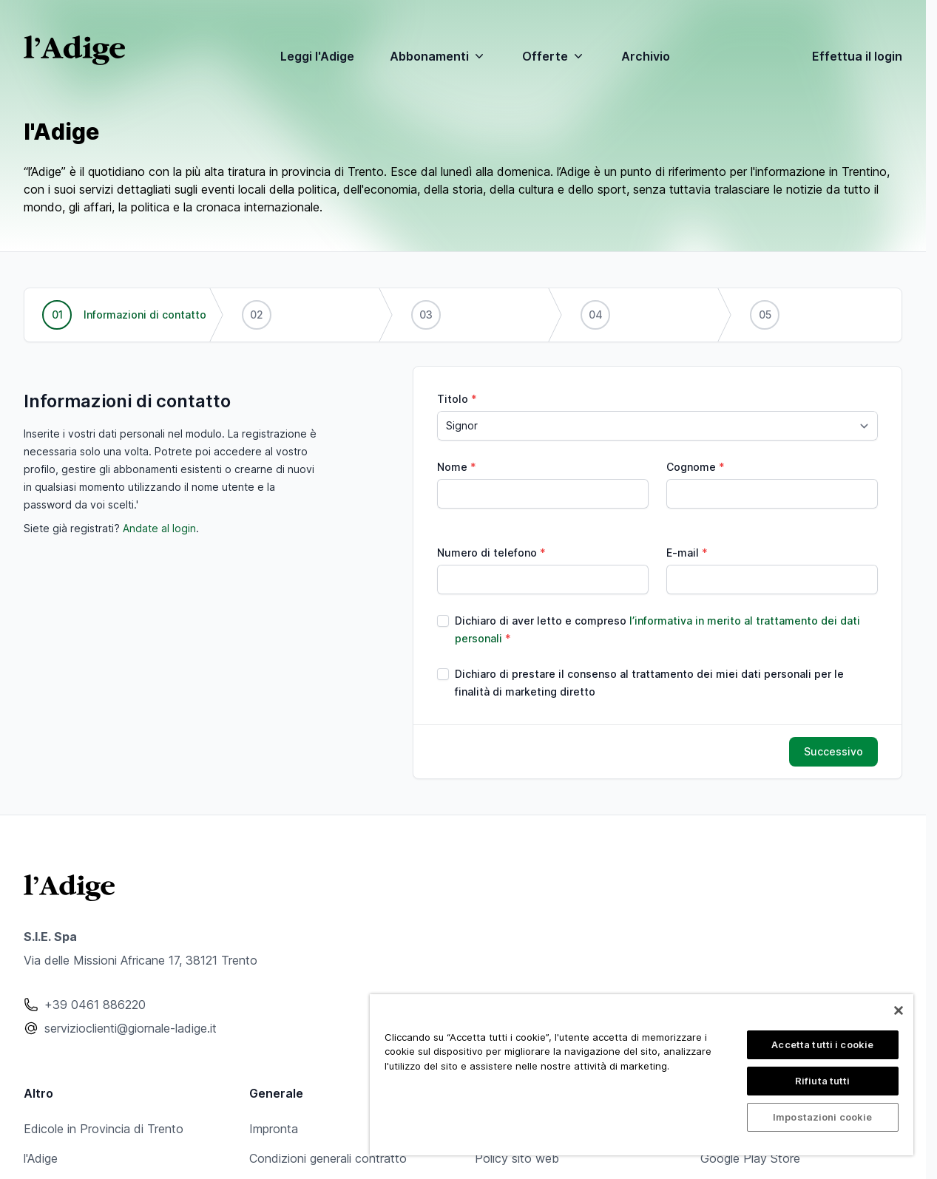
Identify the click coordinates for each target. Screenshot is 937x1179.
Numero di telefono (487, 552)
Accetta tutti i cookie (822, 1044)
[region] (641, 1074)
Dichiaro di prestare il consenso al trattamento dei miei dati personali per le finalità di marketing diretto (649, 682)
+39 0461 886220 (95, 1004)
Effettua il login (857, 56)
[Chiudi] (898, 1010)
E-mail (682, 552)
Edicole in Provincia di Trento (103, 1128)
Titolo (452, 399)
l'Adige (41, 1158)
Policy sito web (517, 1158)
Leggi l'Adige (317, 56)
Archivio (645, 56)
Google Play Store (750, 1158)
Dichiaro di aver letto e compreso (657, 629)
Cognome (691, 467)
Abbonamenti (438, 56)
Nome (452, 467)
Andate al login (159, 528)
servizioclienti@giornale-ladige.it (130, 1028)
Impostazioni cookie (822, 1117)
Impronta (273, 1128)
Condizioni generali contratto (328, 1158)
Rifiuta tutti (822, 1081)
